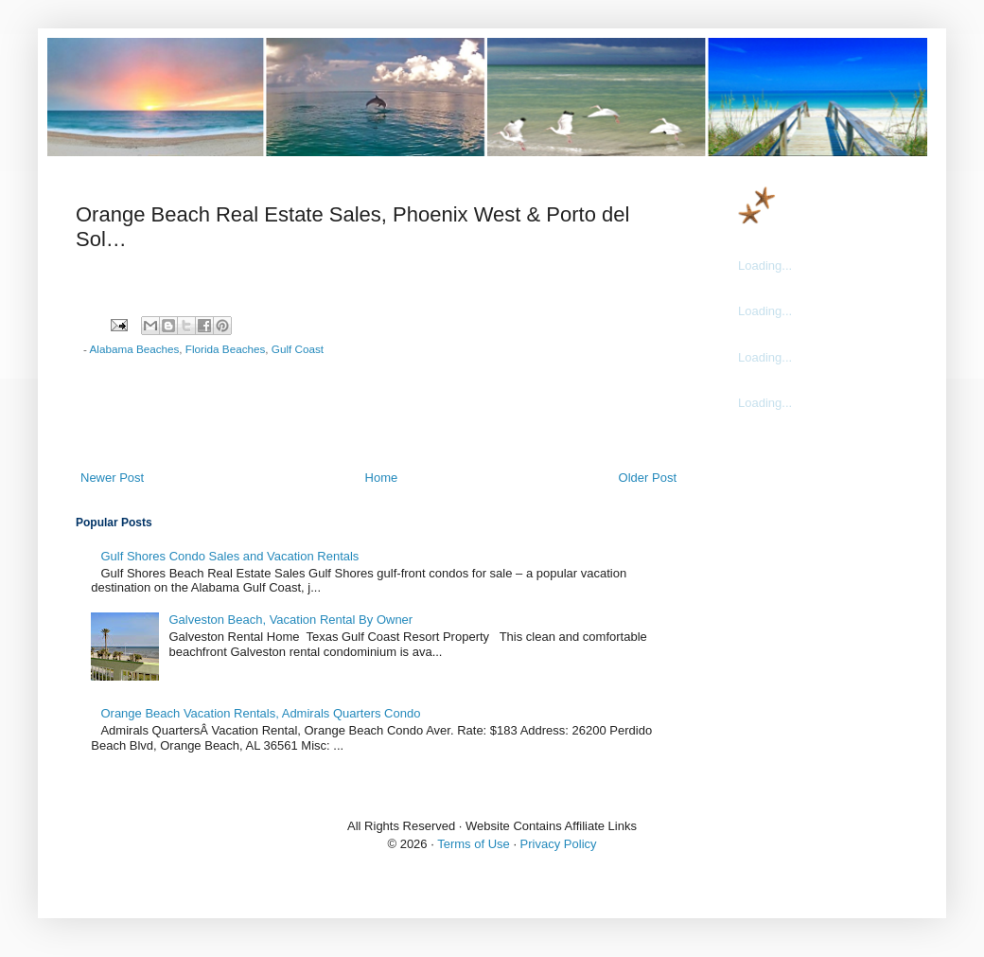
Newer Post (112, 477)
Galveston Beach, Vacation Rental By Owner (290, 619)
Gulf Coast (298, 349)
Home (381, 477)
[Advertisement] (378, 416)
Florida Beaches (225, 349)
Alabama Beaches (135, 349)
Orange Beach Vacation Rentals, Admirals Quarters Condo (260, 713)
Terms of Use (473, 844)
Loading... (765, 265)
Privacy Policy (558, 844)
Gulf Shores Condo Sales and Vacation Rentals (229, 556)
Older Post (647, 477)
